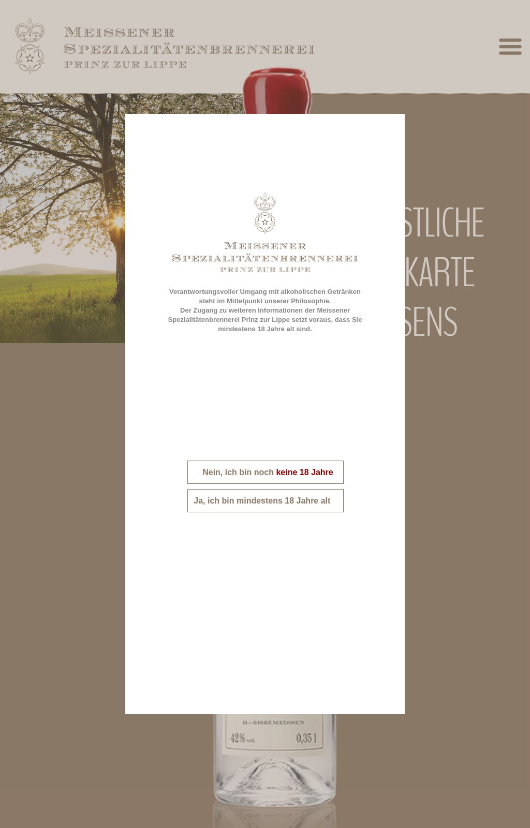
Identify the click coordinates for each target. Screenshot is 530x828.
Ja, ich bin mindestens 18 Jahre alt (265, 500)
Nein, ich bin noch (265, 472)
